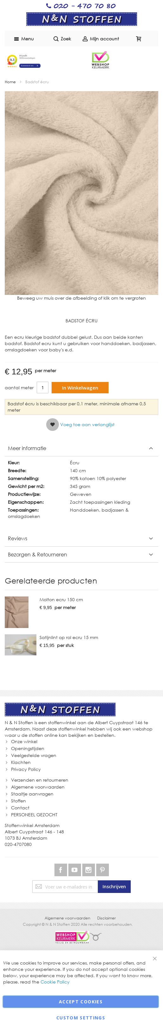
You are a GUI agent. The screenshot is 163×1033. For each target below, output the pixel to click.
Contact (20, 807)
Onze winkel (24, 741)
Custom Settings (80, 1018)
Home (10, 81)
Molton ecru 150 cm (61, 599)
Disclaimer (106, 918)
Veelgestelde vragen (33, 755)
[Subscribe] (114, 886)
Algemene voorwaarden (38, 786)
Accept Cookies (81, 1002)
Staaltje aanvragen (32, 793)
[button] (80, 424)
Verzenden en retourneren (39, 780)
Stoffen (18, 800)
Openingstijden (27, 748)
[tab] (81, 448)
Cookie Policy (55, 981)
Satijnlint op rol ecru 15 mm (69, 637)
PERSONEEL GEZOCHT (34, 814)
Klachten (21, 762)
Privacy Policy (26, 769)
